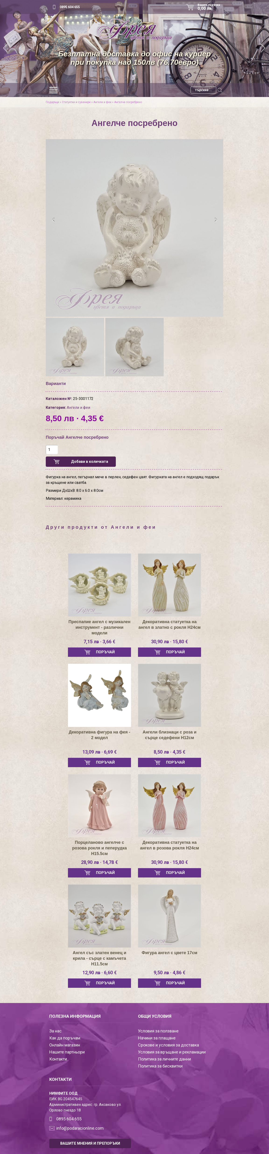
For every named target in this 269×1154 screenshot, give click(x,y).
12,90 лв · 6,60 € (99, 972)
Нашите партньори (67, 1052)
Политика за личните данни (164, 1059)
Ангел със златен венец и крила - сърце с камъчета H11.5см (99, 958)
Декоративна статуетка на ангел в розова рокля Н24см (169, 845)
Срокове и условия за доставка (168, 1045)
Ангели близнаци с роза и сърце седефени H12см (170, 735)
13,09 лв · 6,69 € (99, 752)
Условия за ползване (158, 1030)
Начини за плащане (157, 1037)
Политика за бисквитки (160, 1066)
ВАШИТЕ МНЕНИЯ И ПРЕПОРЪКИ (90, 1143)
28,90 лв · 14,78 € (99, 862)
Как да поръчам (64, 1037)
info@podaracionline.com (80, 1128)
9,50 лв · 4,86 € (169, 972)
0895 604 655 (70, 7)
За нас (55, 1030)
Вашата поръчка (210, 7)
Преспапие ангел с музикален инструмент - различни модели (99, 627)
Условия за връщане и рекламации (172, 1052)
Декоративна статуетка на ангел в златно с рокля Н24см (169, 624)
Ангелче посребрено (128, 102)
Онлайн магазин (64, 1045)
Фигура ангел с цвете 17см (169, 952)
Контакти (58, 1059)
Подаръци (52, 102)
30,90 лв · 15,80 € (169, 641)
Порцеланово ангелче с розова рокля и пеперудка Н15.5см (99, 848)
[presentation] (53, 220)
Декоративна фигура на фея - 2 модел (99, 735)
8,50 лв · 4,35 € (169, 752)
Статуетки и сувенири (76, 102)
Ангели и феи (102, 102)
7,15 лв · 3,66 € (99, 641)
